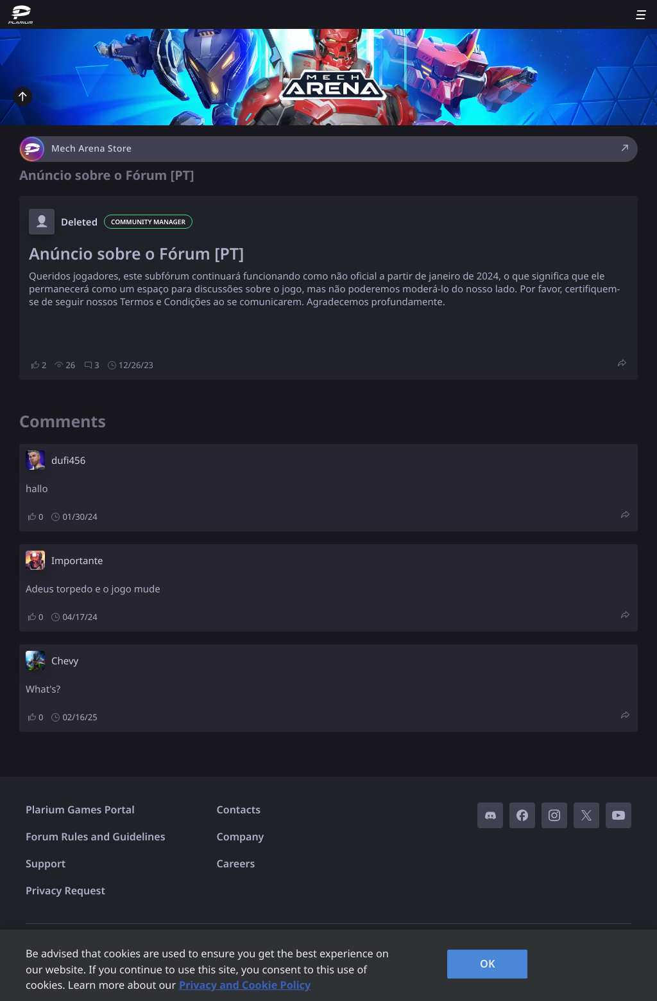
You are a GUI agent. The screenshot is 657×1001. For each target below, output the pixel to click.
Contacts (239, 809)
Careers (236, 863)
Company (240, 836)
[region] (328, 965)
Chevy (64, 661)
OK (487, 964)
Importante (77, 560)
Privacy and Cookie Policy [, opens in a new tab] (245, 985)
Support (45, 863)
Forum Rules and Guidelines (96, 836)
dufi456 (68, 460)
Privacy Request (65, 890)
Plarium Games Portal (80, 809)
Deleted (79, 222)
